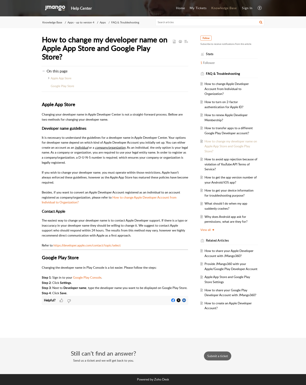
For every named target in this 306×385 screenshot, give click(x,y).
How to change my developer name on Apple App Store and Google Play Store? (231, 146)
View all (208, 230)
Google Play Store (62, 86)
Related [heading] (217, 240)
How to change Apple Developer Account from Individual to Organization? (227, 89)
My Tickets (198, 8)
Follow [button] (206, 38)
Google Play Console (87, 277)
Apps (103, 22)
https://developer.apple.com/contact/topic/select (87, 245)
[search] (210, 22)
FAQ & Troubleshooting (125, 22)
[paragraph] (115, 198)
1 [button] (201, 63)
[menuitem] (180, 8)
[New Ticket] (217, 356)
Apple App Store (61, 78)
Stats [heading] (210, 54)
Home (180, 8)
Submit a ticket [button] (217, 356)
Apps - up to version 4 (81, 22)
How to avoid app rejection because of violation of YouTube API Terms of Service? (231, 164)
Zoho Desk (161, 379)
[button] (259, 8)
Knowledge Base (224, 8)
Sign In (247, 8)
